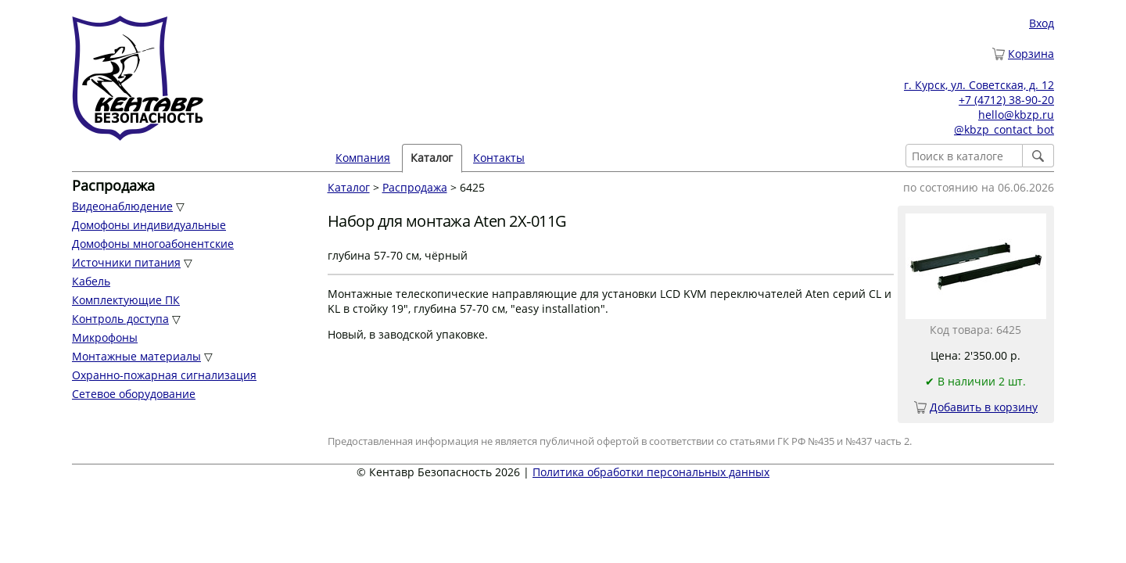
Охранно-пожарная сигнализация (164, 375)
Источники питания (126, 262)
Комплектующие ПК (126, 299)
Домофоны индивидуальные (149, 224)
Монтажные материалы (136, 356)
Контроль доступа (120, 318)
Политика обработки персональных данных (651, 471)
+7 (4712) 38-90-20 (1006, 99)
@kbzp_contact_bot (1004, 129)
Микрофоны (105, 337)
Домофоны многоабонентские (153, 243)
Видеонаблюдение (122, 206)
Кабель (91, 281)
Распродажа (414, 187)
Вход (1041, 23)
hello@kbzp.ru (1016, 114)
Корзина (1031, 53)
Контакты (499, 157)
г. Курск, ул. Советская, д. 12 (979, 84)
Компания (362, 157)
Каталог (432, 157)
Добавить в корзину (984, 407)
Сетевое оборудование (133, 393)
